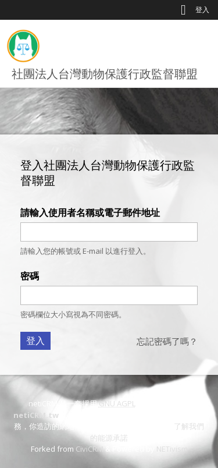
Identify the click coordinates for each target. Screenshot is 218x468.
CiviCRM (89, 449)
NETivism (172, 449)
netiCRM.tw (36, 415)
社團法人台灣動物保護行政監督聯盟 (105, 73)
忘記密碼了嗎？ (167, 341)
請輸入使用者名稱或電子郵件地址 (90, 212)
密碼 (29, 276)
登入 (202, 10)
